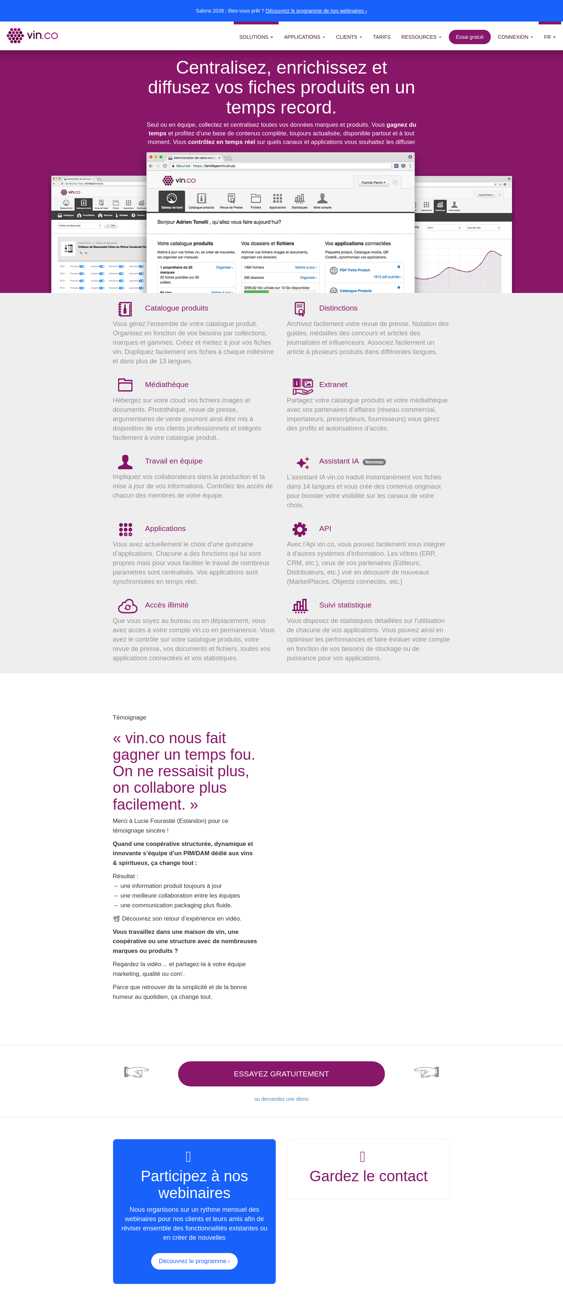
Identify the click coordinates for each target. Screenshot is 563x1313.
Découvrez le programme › (194, 1261)
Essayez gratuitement (281, 1074)
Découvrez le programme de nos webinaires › (316, 11)
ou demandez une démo (281, 1099)
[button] (256, 34)
